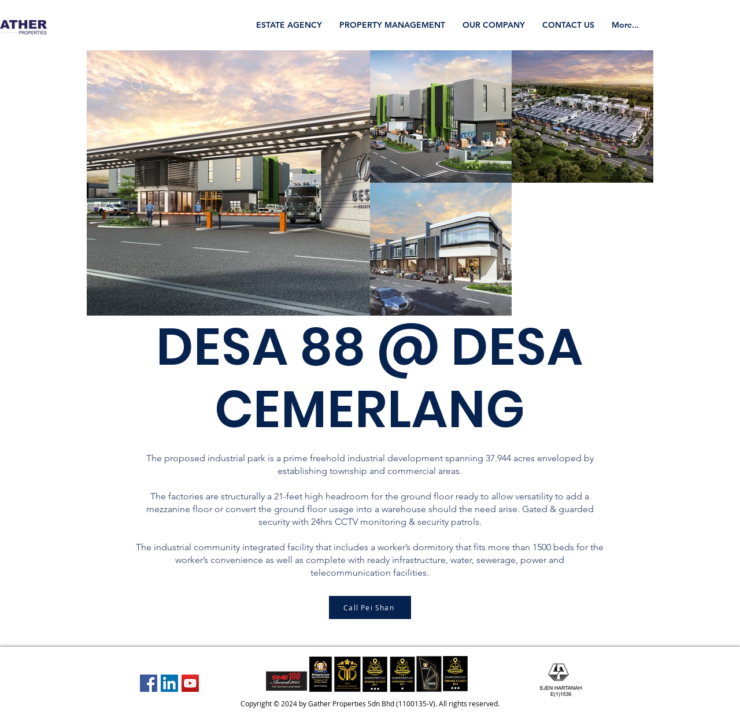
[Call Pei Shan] (370, 607)
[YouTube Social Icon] (190, 683)
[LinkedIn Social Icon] (169, 683)
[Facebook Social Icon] (148, 683)
